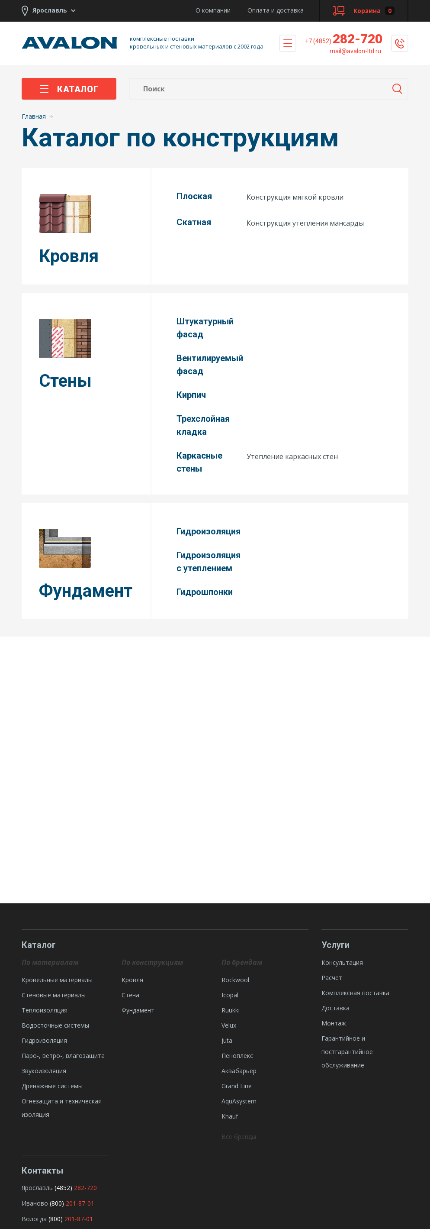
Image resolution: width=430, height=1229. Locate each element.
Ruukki (230, 1010)
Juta (226, 1040)
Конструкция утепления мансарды (305, 223)
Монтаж (333, 1023)
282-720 (343, 38)
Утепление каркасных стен (292, 456)
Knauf (229, 1116)
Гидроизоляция (44, 1040)
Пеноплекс (237, 1055)
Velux (228, 1025)
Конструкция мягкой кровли (295, 197)
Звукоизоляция (44, 1071)
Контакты (42, 1170)
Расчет (331, 977)
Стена (130, 995)
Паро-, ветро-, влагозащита (63, 1055)
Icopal (229, 995)
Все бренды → (242, 1136)
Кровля (132, 980)
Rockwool (235, 980)
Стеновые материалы (54, 995)
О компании (213, 10)
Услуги (335, 945)
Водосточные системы (55, 1025)
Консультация (342, 962)
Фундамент (138, 1010)
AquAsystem (239, 1101)
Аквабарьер (239, 1071)
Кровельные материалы (57, 980)
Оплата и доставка (275, 10)
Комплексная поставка (355, 993)
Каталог (69, 89)
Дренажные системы (52, 1086)
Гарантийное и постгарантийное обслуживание (347, 1051)
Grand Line (236, 1086)
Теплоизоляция (44, 1010)
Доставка (335, 1008)
